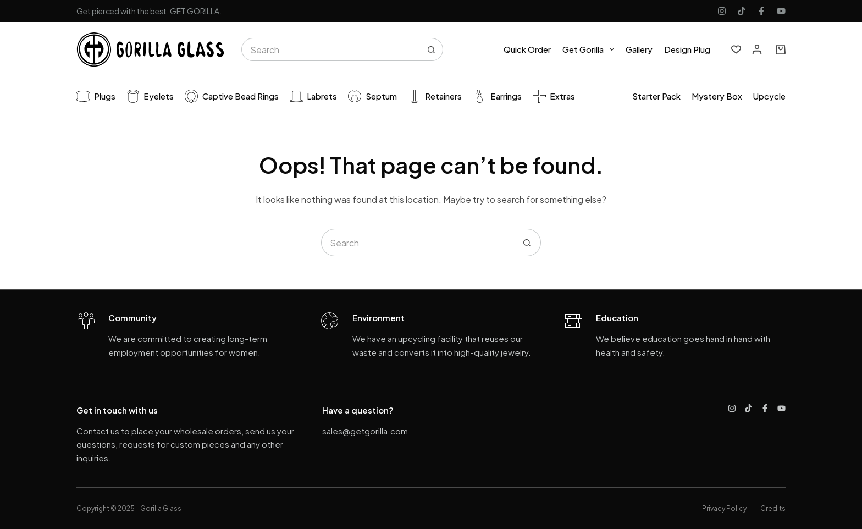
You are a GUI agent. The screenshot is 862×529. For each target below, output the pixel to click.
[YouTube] (781, 11)
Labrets (314, 96)
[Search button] (431, 49)
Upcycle (769, 96)
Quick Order (527, 49)
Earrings (497, 96)
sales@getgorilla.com (365, 431)
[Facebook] (761, 11)
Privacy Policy (724, 508)
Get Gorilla (590, 49)
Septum (372, 96)
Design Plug (687, 49)
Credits (773, 508)
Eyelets (150, 96)
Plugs (95, 96)
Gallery (639, 49)
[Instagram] (721, 11)
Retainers (435, 96)
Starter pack (656, 96)
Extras (554, 96)
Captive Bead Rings (232, 96)
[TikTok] (741, 11)
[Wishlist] (736, 49)
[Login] (757, 49)
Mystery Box (717, 96)
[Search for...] (330, 49)
